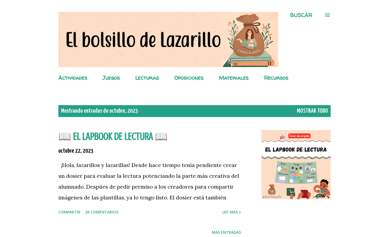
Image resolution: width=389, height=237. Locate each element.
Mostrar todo (312, 111)
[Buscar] (301, 15)
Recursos (276, 77)
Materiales (234, 77)
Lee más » (231, 212)
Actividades (72, 77)
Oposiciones (188, 77)
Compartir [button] (69, 212)
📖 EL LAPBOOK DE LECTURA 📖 (112, 136)
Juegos (111, 77)
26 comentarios (101, 212)
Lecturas (147, 77)
